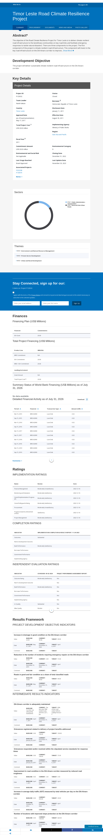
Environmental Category (61, 146)
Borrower (56, 100)
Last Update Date (59, 160)
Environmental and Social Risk (27, 153)
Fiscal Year (20, 139)
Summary (20, 27)
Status (54, 93)
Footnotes (16, 461)
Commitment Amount (24, 146)
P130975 (19, 173)
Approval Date (21, 115)
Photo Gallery (81, 27)
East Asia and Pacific (59, 135)
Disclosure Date (58, 108)
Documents (49, 27)
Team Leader (21, 100)
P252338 (19, 170)
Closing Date (57, 153)
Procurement (34, 27)
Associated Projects (23, 167)
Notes (18, 177)
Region (55, 132)
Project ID (20, 93)
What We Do (17, 4)
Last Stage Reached (23, 160)
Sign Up (77, 303)
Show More (68, 50)
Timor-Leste (20, 111)
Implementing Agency (60, 124)
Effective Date (57, 115)
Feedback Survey (93, 826)
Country (19, 108)
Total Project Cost (23, 124)
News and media (65, 27)
